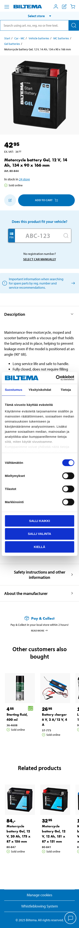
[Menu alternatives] (6, 6)
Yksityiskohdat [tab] (40, 389)
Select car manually (39, 259)
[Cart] (72, 6)
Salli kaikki (39, 520)
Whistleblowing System (39, 906)
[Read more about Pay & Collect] (39, 618)
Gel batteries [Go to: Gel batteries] (12, 44)
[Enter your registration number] (38, 235)
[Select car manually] (72, 283)
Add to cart (46, 200)
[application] (70, 918)
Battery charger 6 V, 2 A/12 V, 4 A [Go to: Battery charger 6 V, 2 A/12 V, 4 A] (54, 719)
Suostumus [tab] (13, 389)
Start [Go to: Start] (7, 38)
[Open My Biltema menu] (56, 6)
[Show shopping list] (64, 6)
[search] (39, 25)
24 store (24, 179)
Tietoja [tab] (66, 389)
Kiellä (39, 547)
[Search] (73, 25)
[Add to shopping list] (10, 200)
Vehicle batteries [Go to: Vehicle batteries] (39, 38)
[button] (39, 16)
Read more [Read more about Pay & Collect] (39, 630)
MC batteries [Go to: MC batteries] (61, 38)
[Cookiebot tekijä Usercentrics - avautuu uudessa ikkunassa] (56, 378)
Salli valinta (39, 533)
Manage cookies (39, 894)
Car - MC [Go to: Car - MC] (19, 38)
